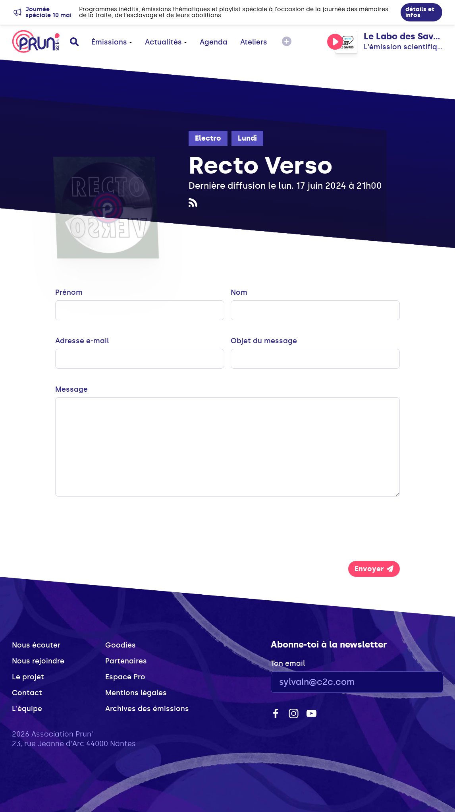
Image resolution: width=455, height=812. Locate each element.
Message (71, 389)
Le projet (28, 677)
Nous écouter (36, 645)
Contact (27, 692)
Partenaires (126, 661)
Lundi (247, 138)
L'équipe (27, 708)
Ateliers (253, 42)
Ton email (288, 663)
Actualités (166, 42)
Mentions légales (136, 692)
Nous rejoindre (38, 661)
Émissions (111, 42)
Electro (208, 138)
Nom (239, 292)
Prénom (69, 292)
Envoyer (374, 569)
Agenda (214, 42)
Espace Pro (125, 677)
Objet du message (264, 340)
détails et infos (419, 12)
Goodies (120, 645)
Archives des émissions (147, 708)
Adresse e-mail (82, 340)
